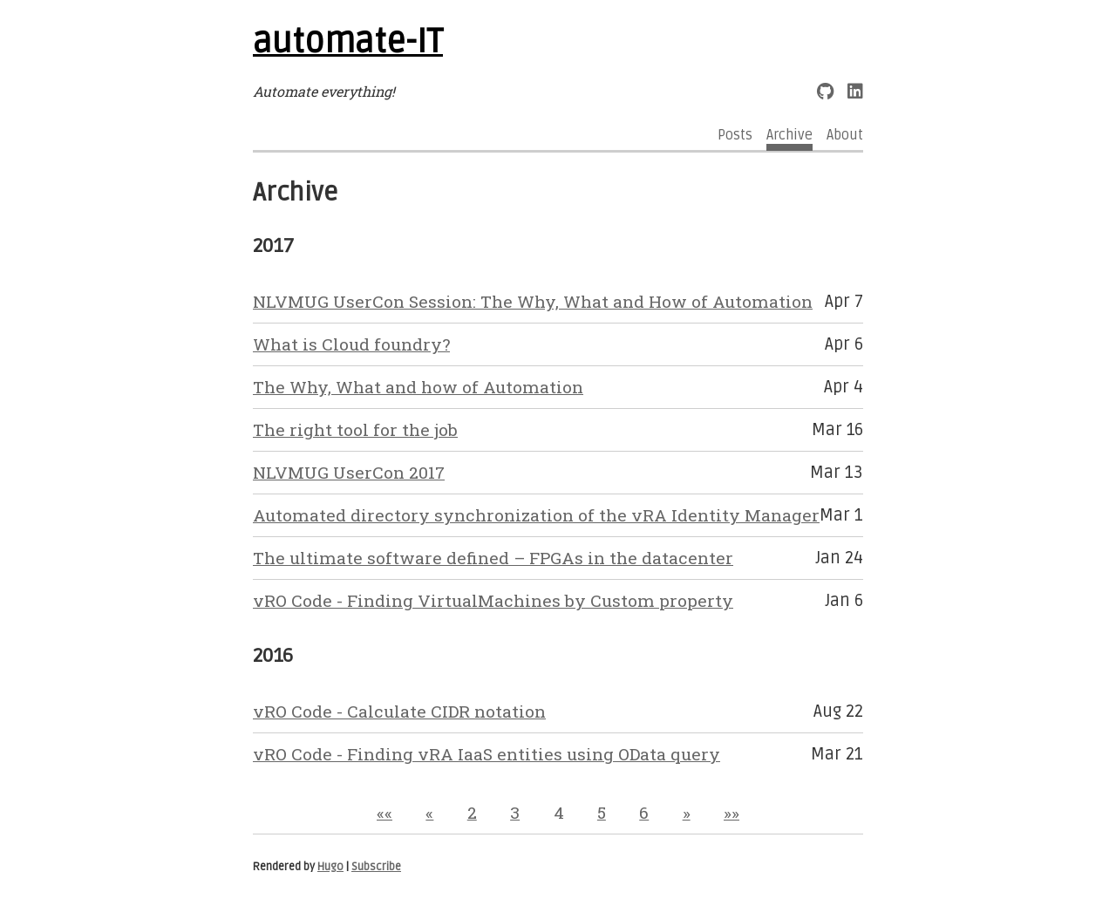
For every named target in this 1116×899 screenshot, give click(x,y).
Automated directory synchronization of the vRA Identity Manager (536, 515)
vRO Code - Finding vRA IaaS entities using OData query (486, 754)
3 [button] (515, 812)
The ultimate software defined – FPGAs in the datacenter (493, 558)
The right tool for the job (355, 429)
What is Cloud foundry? (351, 344)
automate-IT (348, 42)
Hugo (330, 867)
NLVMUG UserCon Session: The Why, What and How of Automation (533, 301)
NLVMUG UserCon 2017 (349, 472)
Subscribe (376, 867)
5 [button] (601, 812)
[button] (384, 812)
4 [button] (559, 812)
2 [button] (472, 812)
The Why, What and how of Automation (418, 387)
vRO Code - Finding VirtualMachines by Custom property (493, 600)
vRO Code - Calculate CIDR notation (399, 711)
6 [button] (644, 812)
